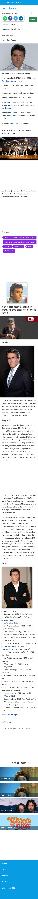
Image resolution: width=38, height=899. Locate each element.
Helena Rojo (11, 115)
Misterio (7, 696)
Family (7, 246)
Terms (4, 869)
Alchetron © (9, 888)
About (4, 863)
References (9, 251)
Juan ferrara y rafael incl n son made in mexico (19, 237)
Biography (18, 246)
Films (29, 246)
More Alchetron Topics (10, 714)
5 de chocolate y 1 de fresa (14, 646)
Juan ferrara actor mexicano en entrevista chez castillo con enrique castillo (19, 242)
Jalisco (13, 81)
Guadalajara (6, 81)
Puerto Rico (7, 523)
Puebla (32, 443)
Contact (5, 882)
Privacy (5, 876)
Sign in (33, 19)
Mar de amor (12, 105)
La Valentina (8, 623)
